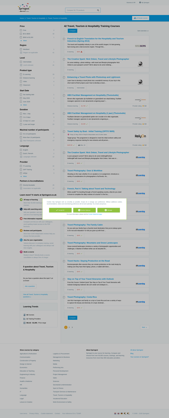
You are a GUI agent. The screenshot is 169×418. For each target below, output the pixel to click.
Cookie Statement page (95, 214)
